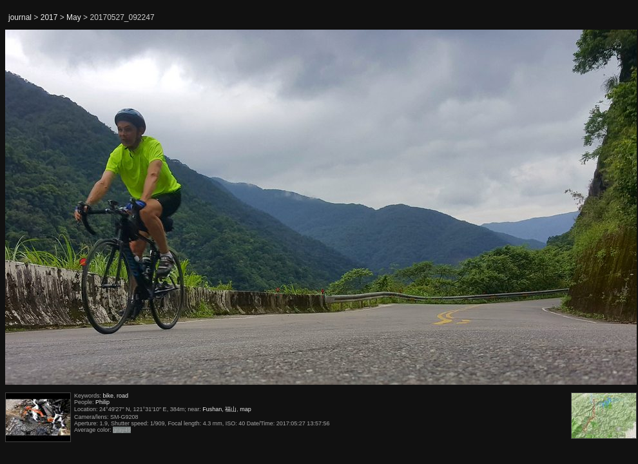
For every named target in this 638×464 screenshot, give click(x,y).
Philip (102, 402)
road (122, 395)
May (73, 17)
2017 (49, 17)
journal (20, 17)
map (245, 409)
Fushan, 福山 (219, 409)
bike (108, 395)
